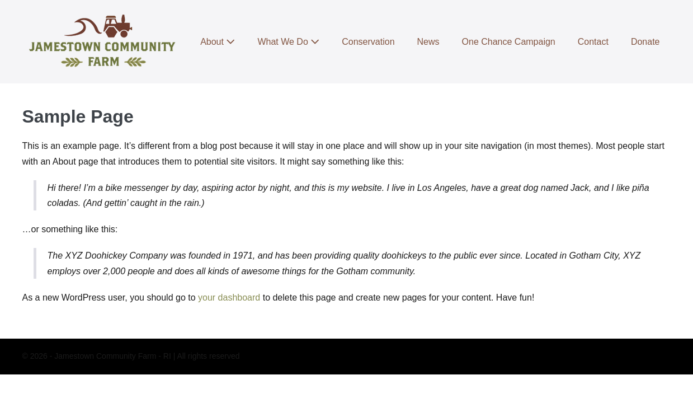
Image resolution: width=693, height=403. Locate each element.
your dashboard (229, 297)
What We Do (288, 41)
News (428, 41)
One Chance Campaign (508, 41)
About (217, 41)
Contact (593, 41)
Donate (645, 41)
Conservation (368, 41)
